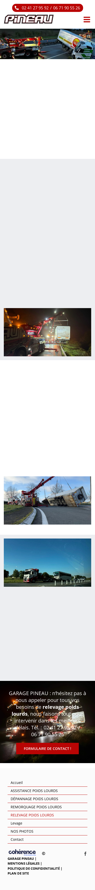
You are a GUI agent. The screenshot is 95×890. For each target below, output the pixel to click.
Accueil (17, 782)
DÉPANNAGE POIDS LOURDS (34, 798)
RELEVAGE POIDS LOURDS (32, 815)
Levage (16, 823)
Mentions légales (24, 863)
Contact (17, 839)
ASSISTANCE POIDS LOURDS (34, 790)
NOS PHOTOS (22, 831)
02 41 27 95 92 (35, 8)
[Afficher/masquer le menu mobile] (87, 19)
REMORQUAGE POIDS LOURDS (36, 806)
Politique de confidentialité (34, 868)
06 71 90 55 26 (66, 8)
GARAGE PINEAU (21, 858)
